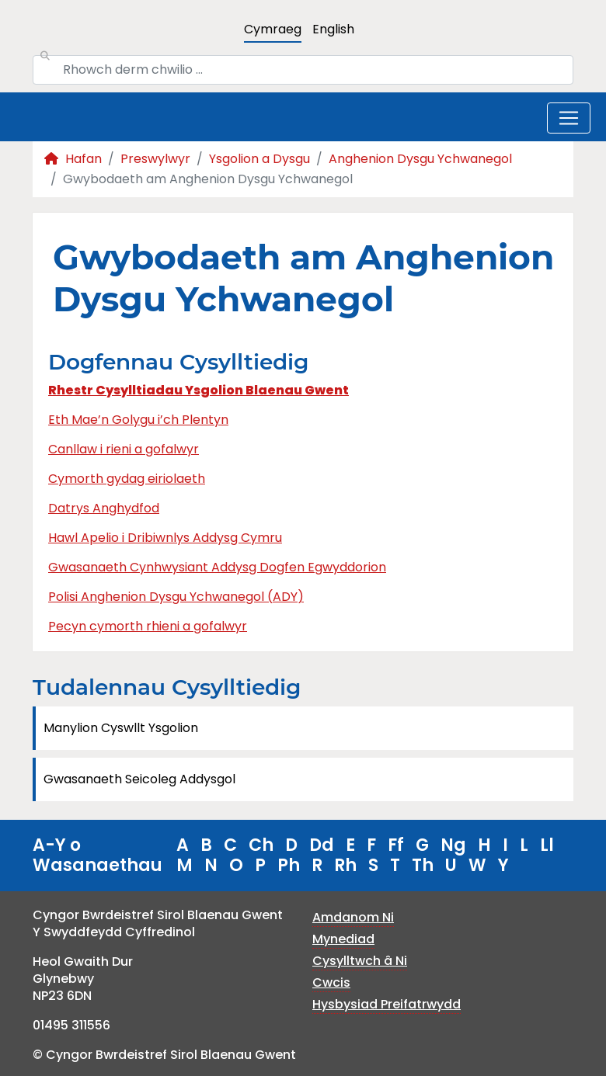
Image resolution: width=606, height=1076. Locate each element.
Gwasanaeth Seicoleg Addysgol (139, 779)
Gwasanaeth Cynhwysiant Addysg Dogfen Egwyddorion (217, 567)
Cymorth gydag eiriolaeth (126, 479)
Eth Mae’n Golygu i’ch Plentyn (138, 420)
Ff (396, 845)
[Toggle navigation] (568, 118)
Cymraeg (272, 29)
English (333, 29)
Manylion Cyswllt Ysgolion (121, 728)
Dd (321, 845)
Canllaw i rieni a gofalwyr (123, 449)
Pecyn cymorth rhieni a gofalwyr (147, 626)
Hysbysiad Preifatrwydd (386, 1004)
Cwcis (331, 982)
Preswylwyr (155, 159)
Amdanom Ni (353, 917)
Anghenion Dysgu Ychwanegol (420, 159)
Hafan (73, 159)
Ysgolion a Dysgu (259, 159)
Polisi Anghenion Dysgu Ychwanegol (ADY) (176, 597)
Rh (345, 865)
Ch (261, 845)
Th (423, 865)
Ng (453, 845)
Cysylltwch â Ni (359, 961)
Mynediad (343, 939)
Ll (547, 845)
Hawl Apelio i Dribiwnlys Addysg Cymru (165, 538)
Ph (288, 865)
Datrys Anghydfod (103, 508)
